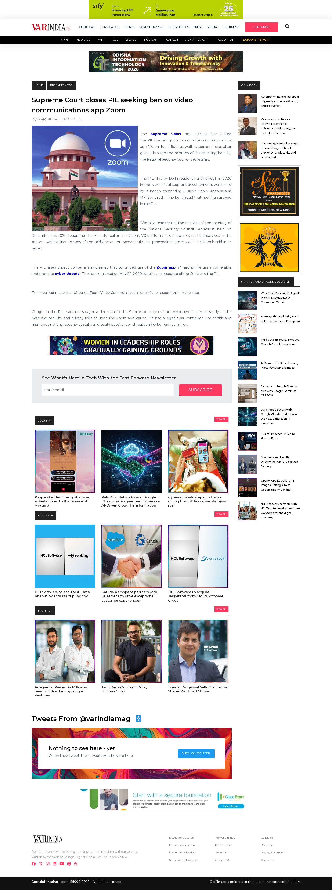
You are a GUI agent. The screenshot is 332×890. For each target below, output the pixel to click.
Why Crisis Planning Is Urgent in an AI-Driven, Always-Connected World (280, 298)
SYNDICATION (110, 27)
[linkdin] (56, 864)
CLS (116, 39)
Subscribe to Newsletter (183, 859)
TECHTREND (231, 27)
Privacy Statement (272, 852)
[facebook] (35, 864)
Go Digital (267, 837)
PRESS (198, 27)
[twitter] (42, 864)
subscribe (200, 390)
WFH (101, 39)
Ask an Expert (196, 39)
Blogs (131, 39)
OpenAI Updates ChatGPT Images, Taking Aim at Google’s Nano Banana (278, 485)
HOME (39, 85)
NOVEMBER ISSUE (151, 27)
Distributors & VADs (181, 837)
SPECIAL (212, 27)
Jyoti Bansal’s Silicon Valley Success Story (124, 689)
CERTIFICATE (87, 27)
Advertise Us (222, 859)
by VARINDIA (44, 119)
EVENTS (129, 27)
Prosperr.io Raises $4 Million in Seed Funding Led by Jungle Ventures (61, 691)
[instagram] (49, 864)
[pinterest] (70, 864)
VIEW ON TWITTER (196, 753)
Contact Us (267, 859)
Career (172, 39)
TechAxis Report (256, 39)
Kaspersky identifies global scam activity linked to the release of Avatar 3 (63, 501)
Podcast (151, 39)
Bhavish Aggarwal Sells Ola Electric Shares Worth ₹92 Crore (198, 689)
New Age (84, 39)
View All (221, 419)
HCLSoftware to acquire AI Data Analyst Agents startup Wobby (62, 594)
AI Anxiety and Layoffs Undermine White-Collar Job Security (279, 462)
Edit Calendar (223, 845)
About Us (221, 852)
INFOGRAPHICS (178, 27)
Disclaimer (267, 845)
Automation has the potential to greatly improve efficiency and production (280, 101)
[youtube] (62, 864)
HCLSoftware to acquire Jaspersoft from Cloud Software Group (195, 596)
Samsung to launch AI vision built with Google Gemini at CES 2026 (279, 391)
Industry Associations (182, 845)
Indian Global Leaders (182, 852)
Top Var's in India (225, 837)
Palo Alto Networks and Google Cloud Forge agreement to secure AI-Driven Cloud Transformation (130, 501)
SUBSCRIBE (261, 27)
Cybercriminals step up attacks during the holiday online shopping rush (197, 501)
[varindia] (77, 864)
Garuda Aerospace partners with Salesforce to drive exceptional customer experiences (129, 596)
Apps (65, 39)
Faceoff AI (224, 39)
